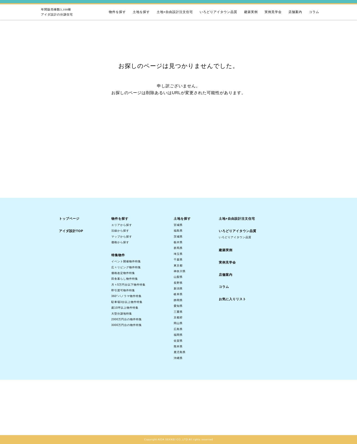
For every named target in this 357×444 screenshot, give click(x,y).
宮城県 (178, 225)
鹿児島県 (180, 352)
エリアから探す (121, 225)
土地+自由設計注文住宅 (175, 12)
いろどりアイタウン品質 (218, 12)
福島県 (178, 230)
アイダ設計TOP (71, 231)
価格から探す (120, 242)
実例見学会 (273, 12)
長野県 (178, 282)
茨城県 (178, 236)
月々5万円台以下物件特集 (128, 284)
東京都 (178, 265)
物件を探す (117, 12)
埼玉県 (178, 254)
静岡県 (178, 300)
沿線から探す (120, 230)
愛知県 (178, 305)
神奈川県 (180, 271)
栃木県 (178, 242)
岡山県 (178, 323)
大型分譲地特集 (121, 313)
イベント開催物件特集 (126, 261)
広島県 (178, 329)
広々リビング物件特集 (126, 267)
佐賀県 (178, 340)
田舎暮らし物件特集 (124, 278)
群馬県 (178, 248)
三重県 (178, 311)
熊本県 (178, 346)
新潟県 (178, 288)
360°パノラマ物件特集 (126, 296)
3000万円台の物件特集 (126, 325)
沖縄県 (178, 358)
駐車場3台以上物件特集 (127, 302)
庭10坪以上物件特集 (124, 307)
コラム (314, 12)
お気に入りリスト (232, 299)
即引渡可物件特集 (123, 290)
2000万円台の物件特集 (126, 319)
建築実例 (251, 12)
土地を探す (141, 12)
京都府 (178, 317)
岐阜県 (178, 294)
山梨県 (178, 277)
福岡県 (178, 334)
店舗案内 (295, 12)
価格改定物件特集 (123, 273)
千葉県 (178, 259)
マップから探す (121, 236)
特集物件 (118, 255)
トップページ (69, 218)
